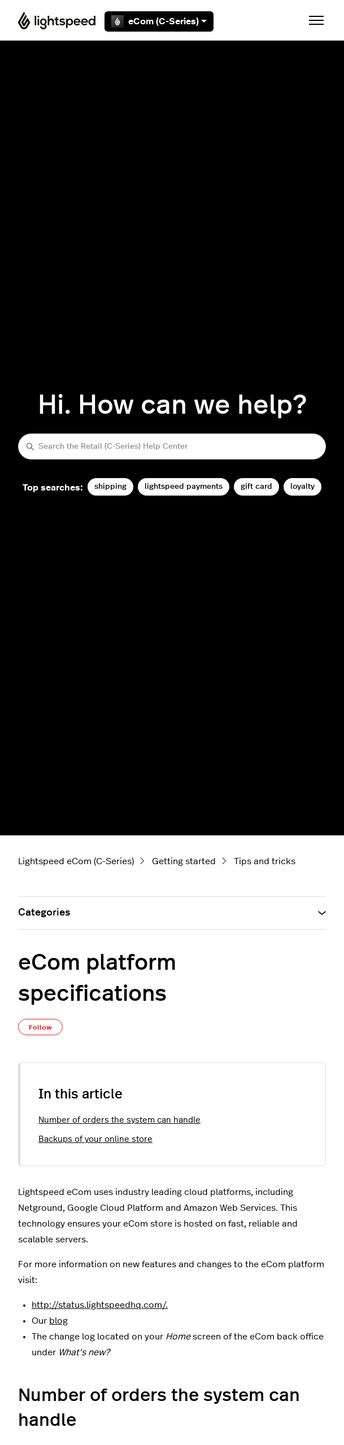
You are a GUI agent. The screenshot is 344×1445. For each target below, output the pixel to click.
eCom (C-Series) (159, 21)
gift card (256, 486)
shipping (110, 486)
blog (58, 1320)
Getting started (184, 861)
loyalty (302, 486)
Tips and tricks (264, 861)
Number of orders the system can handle (119, 1120)
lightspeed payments (184, 486)
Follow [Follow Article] (40, 1027)
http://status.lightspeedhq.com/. (100, 1305)
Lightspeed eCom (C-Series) (76, 861)
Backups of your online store (95, 1139)
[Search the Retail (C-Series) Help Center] (172, 446)
